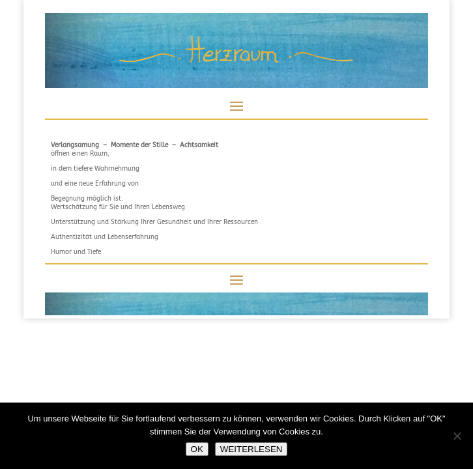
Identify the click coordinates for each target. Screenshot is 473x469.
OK (197, 449)
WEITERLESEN (251, 449)
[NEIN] (456, 435)
